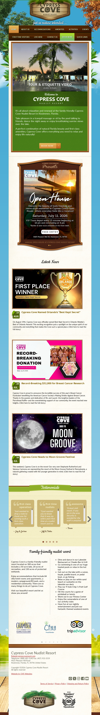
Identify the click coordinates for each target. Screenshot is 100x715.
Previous (11, 519)
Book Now (67, 37)
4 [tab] (53, 642)
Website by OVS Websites (21, 674)
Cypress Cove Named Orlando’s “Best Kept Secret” (46, 312)
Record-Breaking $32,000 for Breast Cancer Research (48, 383)
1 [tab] (42, 642)
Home (13, 29)
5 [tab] (57, 642)
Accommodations (42, 29)
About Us (25, 29)
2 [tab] (46, 642)
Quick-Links (82, 37)
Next (89, 519)
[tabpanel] (23, 627)
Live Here (38, 37)
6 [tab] (61, 642)
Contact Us (52, 37)
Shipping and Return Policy (78, 684)
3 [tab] (49, 642)
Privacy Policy (60, 684)
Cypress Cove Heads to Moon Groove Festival (44, 456)
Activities (73, 29)
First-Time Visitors (20, 37)
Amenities (59, 29)
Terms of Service (46, 684)
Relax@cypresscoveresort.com (23, 656)
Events (85, 29)
